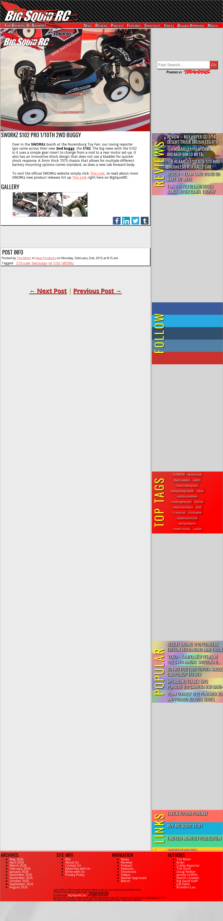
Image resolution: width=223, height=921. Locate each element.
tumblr (145, 218)
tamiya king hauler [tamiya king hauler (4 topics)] (182, 491)
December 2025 (21, 875)
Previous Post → (97, 290)
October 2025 (19, 881)
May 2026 (16, 859)
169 (2, 903)
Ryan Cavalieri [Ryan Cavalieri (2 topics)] (182, 480)
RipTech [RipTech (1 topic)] (199, 501)
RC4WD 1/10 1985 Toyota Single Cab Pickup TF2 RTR (194, 671)
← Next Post (48, 290)
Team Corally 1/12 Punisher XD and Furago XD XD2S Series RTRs (194, 696)
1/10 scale (23, 263)
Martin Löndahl (187, 878)
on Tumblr (192, 333)
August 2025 (19, 887)
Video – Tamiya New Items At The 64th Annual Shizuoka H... (193, 659)
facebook (117, 218)
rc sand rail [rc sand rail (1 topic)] (179, 512)
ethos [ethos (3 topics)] (200, 491)
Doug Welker (186, 872)
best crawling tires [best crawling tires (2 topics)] (187, 485)
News (88, 25)
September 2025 (21, 884)
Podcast (117, 25)
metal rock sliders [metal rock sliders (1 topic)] (183, 507)
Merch (212, 25)
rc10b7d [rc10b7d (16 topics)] (179, 474)
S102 (56, 263)
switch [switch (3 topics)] (197, 480)
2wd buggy (39, 263)
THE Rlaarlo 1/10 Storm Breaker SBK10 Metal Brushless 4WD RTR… (188, 152)
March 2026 (18, 865)
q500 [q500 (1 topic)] (198, 507)
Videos (169, 25)
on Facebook (188, 308)
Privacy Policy (75, 875)
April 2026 (17, 862)
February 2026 (20, 868)
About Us (72, 862)
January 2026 (19, 872)
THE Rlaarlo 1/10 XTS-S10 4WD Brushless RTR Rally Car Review (193, 164)
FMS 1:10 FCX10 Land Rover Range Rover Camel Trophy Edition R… (191, 189)
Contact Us (73, 865)
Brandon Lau (185, 887)
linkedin (126, 218)
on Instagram (186, 346)
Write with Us (75, 872)
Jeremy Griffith (187, 875)
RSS (68, 859)
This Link (97, 173)
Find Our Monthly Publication (194, 838)
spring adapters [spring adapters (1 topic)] (187, 523)
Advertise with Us (77, 868)
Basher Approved (190, 25)
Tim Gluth (183, 868)
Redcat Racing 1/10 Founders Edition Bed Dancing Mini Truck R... (195, 647)
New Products (45, 258)
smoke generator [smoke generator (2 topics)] (181, 501)
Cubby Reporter (188, 865)
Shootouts (152, 25)
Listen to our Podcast (187, 813)
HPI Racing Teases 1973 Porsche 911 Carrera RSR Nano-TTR (195, 684)
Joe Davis (183, 884)
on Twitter (192, 321)
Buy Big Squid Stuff (185, 825)
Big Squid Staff (187, 881)
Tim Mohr (24, 258)
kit (50, 263)
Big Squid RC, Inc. (77, 895)
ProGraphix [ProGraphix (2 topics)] (195, 512)
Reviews (101, 25)
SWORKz (67, 263)
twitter (135, 218)
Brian (180, 862)
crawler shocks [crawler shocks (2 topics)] (181, 529)
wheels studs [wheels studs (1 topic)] (195, 474)
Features (134, 25)
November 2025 (21, 878)
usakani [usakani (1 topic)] (198, 529)
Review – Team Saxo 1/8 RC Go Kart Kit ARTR (193, 176)
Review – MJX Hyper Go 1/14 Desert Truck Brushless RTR (192, 139)
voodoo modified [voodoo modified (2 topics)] (187, 496)
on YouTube (190, 358)
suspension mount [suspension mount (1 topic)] (187, 518)
